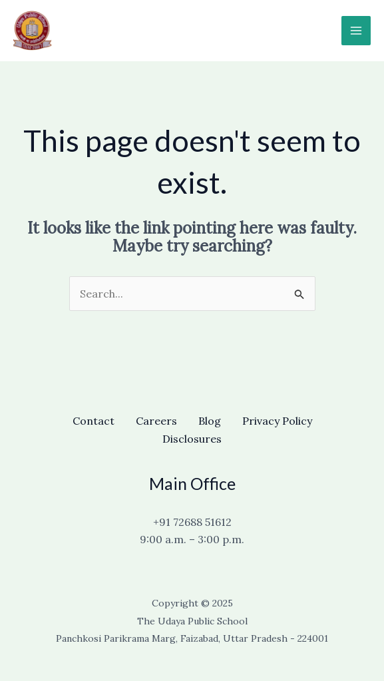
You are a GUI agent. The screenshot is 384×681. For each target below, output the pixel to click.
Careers (156, 420)
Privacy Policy (277, 420)
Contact (93, 420)
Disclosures (192, 438)
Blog (209, 420)
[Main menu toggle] (356, 30)
